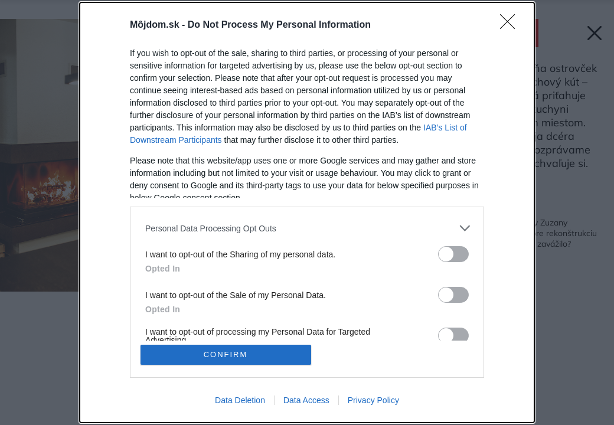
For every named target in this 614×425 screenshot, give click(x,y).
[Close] (511, 25)
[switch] (453, 254)
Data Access (306, 400)
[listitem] (307, 228)
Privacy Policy (373, 400)
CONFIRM (226, 354)
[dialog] (307, 212)
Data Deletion (240, 400)
